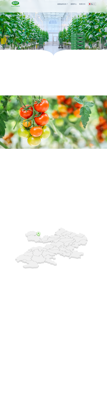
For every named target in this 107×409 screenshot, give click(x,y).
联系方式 (82, 4)
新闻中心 (74, 4)
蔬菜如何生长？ (62, 4)
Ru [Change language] (92, 4)
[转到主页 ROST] (15, 4)
